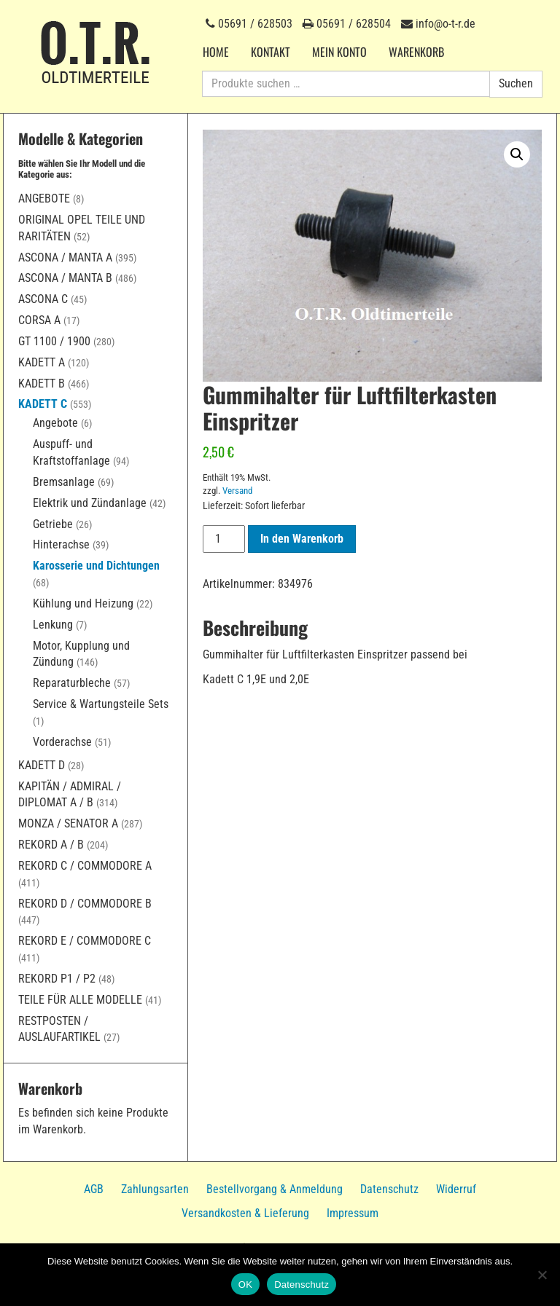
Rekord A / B (51, 844)
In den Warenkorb (301, 539)
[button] (517, 154)
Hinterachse (61, 544)
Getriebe (53, 524)
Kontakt (270, 51)
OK (245, 1284)
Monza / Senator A (68, 823)
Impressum (352, 1213)
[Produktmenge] (224, 539)
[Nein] (541, 1274)
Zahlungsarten (155, 1189)
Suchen (516, 83)
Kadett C (42, 404)
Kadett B (41, 383)
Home (216, 51)
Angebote (44, 198)
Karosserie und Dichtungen (96, 566)
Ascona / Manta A (65, 257)
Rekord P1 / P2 (57, 979)
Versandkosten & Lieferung (245, 1213)
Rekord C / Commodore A (85, 866)
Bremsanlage (64, 482)
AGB (94, 1189)
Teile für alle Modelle (80, 1000)
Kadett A (41, 362)
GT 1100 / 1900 (54, 341)
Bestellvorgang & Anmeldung (274, 1189)
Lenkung (53, 625)
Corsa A (39, 320)
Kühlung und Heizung (83, 603)
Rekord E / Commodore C (84, 941)
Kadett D (41, 765)
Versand (237, 490)
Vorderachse (62, 742)
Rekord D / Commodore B (85, 903)
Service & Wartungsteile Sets (100, 704)
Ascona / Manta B (65, 278)
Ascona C (43, 299)
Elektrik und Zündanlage (90, 503)
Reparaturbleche (72, 683)
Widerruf (456, 1189)
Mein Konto (339, 51)
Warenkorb (416, 51)
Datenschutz (389, 1189)
